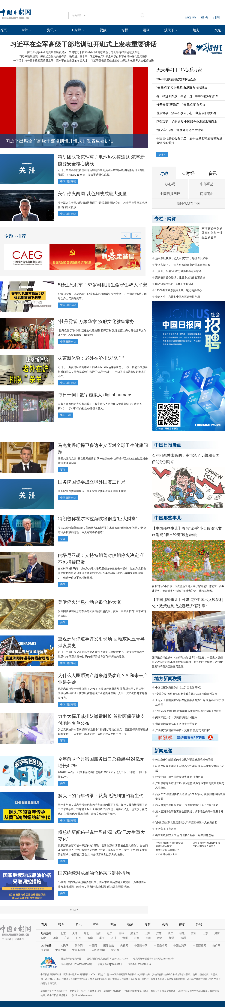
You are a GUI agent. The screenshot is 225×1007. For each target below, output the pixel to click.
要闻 (62, 469)
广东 (67, 937)
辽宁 (109, 933)
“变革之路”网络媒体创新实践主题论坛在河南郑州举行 (186, 693)
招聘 (199, 924)
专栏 (124, 30)
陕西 (160, 937)
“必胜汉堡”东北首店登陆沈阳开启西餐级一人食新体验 (186, 822)
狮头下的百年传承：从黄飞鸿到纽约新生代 (100, 795)
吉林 (121, 933)
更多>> (74, 909)
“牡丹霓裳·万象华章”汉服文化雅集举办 (96, 321)
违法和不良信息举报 (71, 958)
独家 (182, 924)
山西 (98, 933)
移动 (204, 17)
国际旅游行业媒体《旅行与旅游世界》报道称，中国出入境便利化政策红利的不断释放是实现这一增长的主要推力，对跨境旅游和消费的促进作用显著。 (187, 662)
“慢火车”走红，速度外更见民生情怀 (179, 130)
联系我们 (19, 939)
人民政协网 (98, 950)
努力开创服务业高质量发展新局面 (47, 52)
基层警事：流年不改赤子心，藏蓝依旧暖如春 (186, 113)
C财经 (76, 30)
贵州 (125, 937)
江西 (193, 933)
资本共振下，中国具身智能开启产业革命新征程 (182, 264)
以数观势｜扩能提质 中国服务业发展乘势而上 (186, 121)
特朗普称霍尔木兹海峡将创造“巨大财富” (97, 518)
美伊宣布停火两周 (165, 828)
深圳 (183, 937)
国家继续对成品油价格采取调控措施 (94, 873)
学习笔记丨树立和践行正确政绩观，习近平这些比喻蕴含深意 (104, 52)
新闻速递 (163, 750)
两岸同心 (207, 194)
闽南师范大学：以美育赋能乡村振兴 (176, 717)
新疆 (171, 937)
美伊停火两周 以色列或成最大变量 (92, 193)
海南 (90, 937)
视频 (103, 30)
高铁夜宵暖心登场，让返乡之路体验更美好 (180, 277)
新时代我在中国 (188, 203)
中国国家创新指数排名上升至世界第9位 (178, 687)
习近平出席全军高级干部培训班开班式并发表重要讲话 (60, 140)
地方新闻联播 (167, 678)
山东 (205, 933)
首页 (3, 30)
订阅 (216, 17)
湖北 (43, 937)
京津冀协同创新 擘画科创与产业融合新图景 (212, 233)
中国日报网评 (170, 194)
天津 (74, 933)
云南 (136, 937)
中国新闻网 (78, 950)
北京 (63, 933)
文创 (217, 30)
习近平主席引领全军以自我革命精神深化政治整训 (119, 56)
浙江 (170, 933)
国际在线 (108, 945)
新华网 (79, 945)
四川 (113, 937)
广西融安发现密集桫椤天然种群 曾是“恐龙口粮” (182, 730)
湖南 (55, 937)
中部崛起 (207, 184)
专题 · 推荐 (15, 236)
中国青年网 (141, 945)
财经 (96, 924)
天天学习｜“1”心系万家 (179, 69)
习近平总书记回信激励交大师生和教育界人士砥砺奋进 (122, 60)
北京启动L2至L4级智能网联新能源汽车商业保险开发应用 (188, 711)
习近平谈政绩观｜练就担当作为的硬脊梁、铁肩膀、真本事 (53, 56)
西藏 (148, 937)
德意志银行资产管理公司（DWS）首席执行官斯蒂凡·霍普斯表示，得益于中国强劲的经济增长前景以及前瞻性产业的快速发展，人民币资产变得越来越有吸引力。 (102, 693)
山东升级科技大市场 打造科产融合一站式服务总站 (184, 835)
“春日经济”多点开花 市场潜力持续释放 (181, 87)
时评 (25, 30)
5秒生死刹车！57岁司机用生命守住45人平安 (102, 284)
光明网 (45, 950)
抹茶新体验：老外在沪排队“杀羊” (91, 358)
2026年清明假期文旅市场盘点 (176, 79)
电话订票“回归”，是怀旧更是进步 (174, 283)
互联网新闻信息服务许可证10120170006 (107, 958)
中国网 (93, 945)
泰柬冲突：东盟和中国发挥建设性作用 (177, 296)
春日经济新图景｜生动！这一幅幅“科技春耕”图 (187, 96)
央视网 (124, 945)
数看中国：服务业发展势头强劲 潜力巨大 (179, 776)
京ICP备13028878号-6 (139, 964)
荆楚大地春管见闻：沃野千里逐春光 (176, 723)
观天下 (169, 30)
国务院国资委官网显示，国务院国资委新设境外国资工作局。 (93, 491)
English (190, 17)
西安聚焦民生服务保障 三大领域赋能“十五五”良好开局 (186, 805)
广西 (78, 937)
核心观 (170, 184)
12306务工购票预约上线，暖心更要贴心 (178, 290)
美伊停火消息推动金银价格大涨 (89, 602)
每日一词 (65, 414)
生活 (113, 924)
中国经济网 (160, 945)
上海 (147, 933)
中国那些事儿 (167, 517)
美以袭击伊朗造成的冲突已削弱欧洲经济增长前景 (184, 759)
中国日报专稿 (68, 181)
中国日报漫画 (167, 444)
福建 (182, 933)
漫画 (146, 30)
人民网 (64, 945)
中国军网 (60, 950)
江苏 (158, 933)
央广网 (216, 945)
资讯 (50, 30)
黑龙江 (134, 933)
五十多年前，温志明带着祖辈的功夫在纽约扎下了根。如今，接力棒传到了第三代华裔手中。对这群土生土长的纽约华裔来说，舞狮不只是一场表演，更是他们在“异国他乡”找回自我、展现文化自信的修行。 (102, 809)
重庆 (101, 937)
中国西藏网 (199, 945)
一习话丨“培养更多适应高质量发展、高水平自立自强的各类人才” (50, 60)
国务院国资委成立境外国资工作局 (91, 482)
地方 (196, 30)
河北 (86, 933)
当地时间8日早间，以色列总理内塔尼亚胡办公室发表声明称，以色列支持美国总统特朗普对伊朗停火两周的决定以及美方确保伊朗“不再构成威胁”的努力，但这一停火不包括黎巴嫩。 (102, 573)
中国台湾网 (180, 945)
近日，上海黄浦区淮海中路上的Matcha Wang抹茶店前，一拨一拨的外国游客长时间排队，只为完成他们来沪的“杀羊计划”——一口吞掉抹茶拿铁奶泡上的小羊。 (103, 372)
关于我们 (6, 939)
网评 (171, 218)
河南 (217, 933)
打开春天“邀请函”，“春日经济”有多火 (180, 104)
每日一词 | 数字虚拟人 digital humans (95, 394)
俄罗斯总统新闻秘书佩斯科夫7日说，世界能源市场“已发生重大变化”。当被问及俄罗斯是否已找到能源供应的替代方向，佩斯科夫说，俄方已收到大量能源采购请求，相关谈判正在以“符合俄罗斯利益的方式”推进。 (103, 850)
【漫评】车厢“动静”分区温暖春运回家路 (178, 271)
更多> (162, 154)
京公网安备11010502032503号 (76, 964)
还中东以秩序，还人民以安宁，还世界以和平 (181, 258)
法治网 (115, 950)
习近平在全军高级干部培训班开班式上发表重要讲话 (83, 44)
